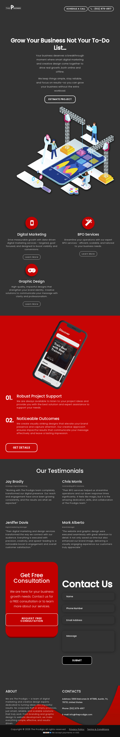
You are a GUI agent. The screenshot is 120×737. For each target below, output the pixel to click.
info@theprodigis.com (81, 714)
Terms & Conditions (98, 729)
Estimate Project (60, 99)
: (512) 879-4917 (101, 8)
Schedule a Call (75, 8)
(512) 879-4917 (77, 708)
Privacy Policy (76, 729)
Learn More (31, 257)
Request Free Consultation (31, 620)
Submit (77, 660)
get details (21, 448)
